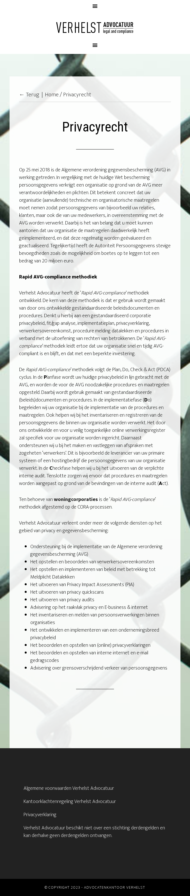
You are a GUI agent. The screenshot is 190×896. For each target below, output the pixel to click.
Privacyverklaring (40, 815)
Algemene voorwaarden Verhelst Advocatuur (69, 788)
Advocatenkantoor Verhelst (95, 27)
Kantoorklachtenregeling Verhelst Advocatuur (70, 801)
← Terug (29, 94)
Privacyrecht (77, 94)
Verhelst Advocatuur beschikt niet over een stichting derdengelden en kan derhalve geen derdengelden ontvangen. (94, 832)
